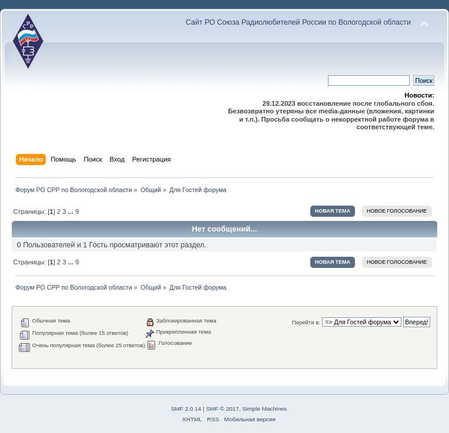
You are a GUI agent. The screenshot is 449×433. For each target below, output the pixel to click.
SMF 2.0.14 (186, 408)
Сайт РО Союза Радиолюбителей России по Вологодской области (298, 22)
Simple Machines (264, 408)
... (71, 211)
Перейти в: (306, 322)
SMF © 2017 (222, 408)
